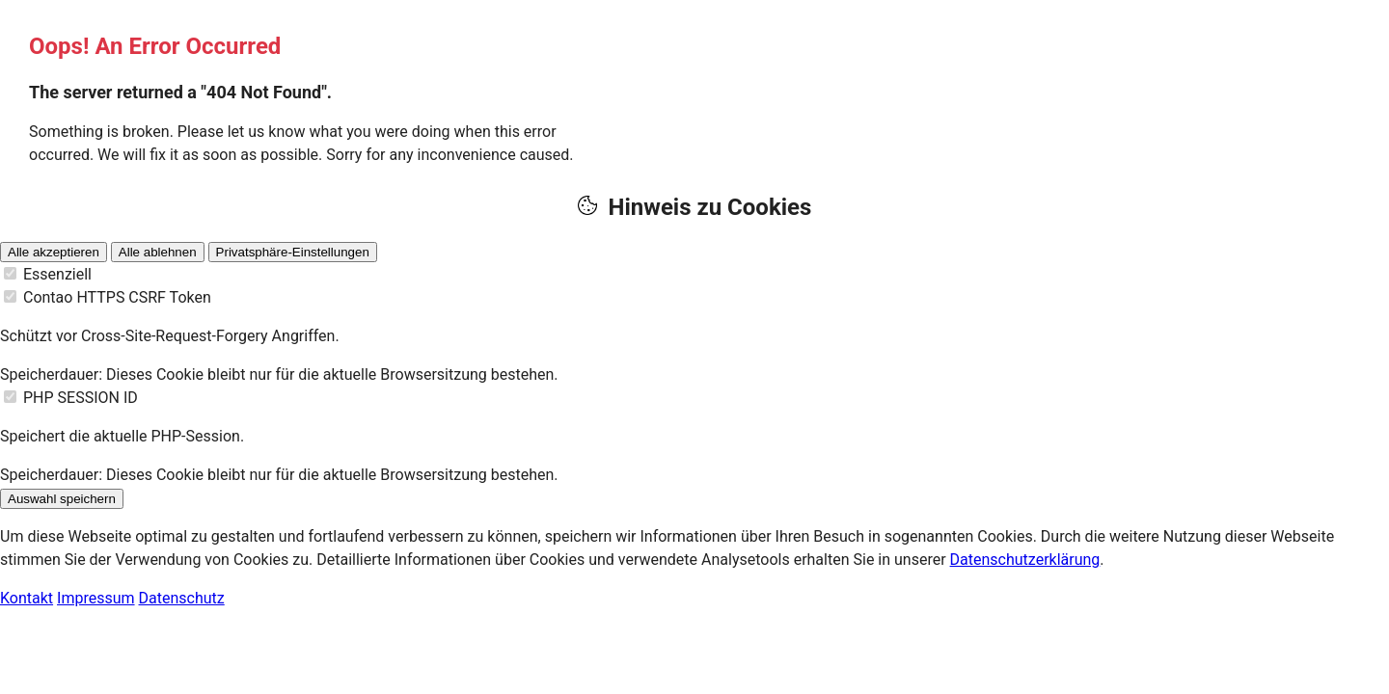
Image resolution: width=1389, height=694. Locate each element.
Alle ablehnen (158, 252)
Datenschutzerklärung (1025, 559)
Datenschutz (182, 598)
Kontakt (26, 598)
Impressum (96, 598)
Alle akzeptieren (53, 252)
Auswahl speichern (62, 499)
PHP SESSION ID (80, 397)
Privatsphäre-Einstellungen (292, 252)
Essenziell (57, 274)
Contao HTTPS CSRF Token (117, 297)
